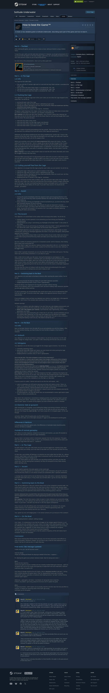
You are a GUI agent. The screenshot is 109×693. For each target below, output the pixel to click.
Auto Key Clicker (44, 366)
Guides (26, 20)
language (91, 1)
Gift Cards (51, 688)
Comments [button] (74, 101)
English (79, 56)
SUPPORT (56, 4)
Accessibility (79, 679)
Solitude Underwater (19, 20)
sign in (85, 1)
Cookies (78, 685)
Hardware (66, 682)
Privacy (78, 676)
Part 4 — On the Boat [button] (77, 92)
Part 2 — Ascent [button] (75, 87)
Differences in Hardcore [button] (77, 95)
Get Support (94, 682)
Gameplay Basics (81, 54)
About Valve (67, 676)
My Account (94, 685)
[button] (16, 36)
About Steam (52, 676)
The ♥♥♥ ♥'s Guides (33, 20)
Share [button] (39, 39)
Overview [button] (73, 79)
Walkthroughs (90, 54)
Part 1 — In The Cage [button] (76, 85)
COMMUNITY (42, 4)
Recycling (66, 685)
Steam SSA (52, 679)
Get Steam (93, 676)
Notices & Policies (80, 682)
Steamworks (52, 682)
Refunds (78, 688)
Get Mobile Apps (95, 679)
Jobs (65, 679)
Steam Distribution (54, 685)
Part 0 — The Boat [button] (76, 82)
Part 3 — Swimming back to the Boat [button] (81, 90)
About (50, 4)
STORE (34, 4)
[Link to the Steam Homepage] (21, 6)
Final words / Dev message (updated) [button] (81, 97)
